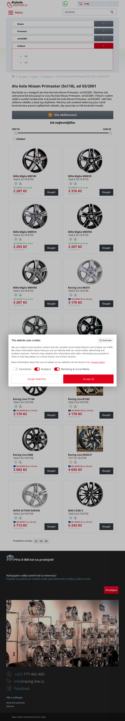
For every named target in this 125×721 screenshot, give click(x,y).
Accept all (88, 379)
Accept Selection (36, 379)
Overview (105, 340)
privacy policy (98, 362)
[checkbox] (21, 369)
